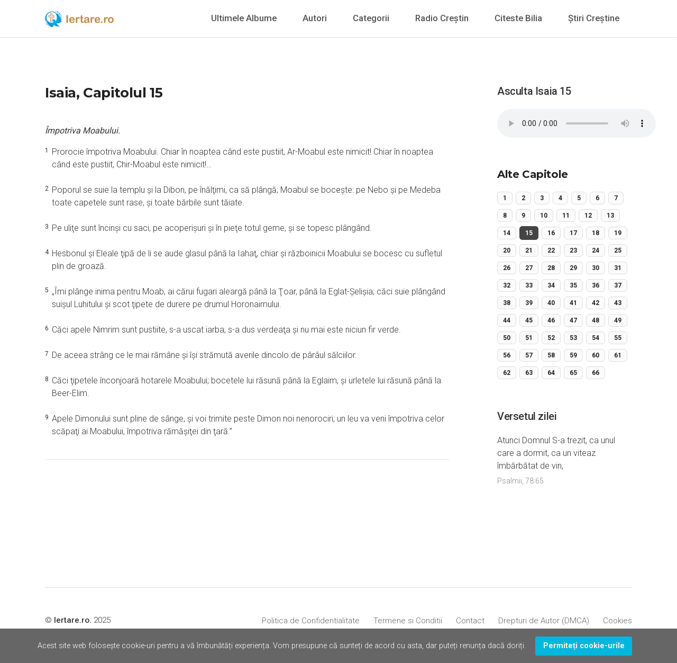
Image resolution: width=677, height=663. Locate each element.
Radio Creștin (442, 18)
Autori (315, 18)
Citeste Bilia (518, 18)
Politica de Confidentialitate (311, 620)
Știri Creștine (593, 18)
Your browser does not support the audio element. (576, 123)
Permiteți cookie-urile (584, 645)
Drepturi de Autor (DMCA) (543, 620)
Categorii (371, 18)
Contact (470, 620)
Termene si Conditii (407, 620)
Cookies (617, 620)
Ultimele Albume (244, 18)
